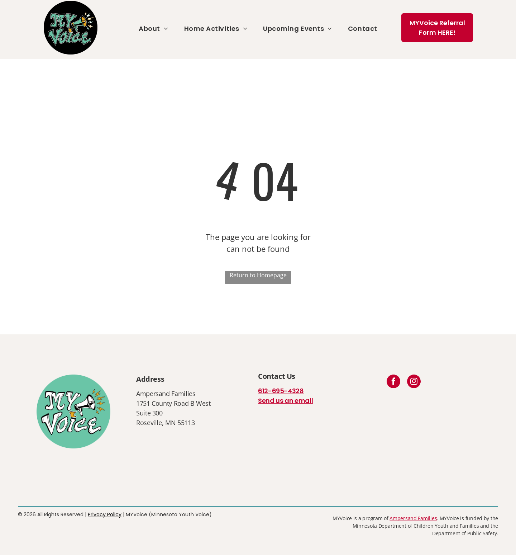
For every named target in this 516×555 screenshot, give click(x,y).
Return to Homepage (258, 275)
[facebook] (393, 382)
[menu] (500, 29)
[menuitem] (153, 29)
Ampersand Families (413, 518)
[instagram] (414, 382)
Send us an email (285, 400)
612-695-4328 (281, 390)
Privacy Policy (104, 514)
